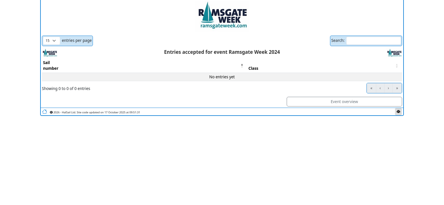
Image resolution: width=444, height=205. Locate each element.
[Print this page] (398, 111)
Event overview (344, 101)
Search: (338, 40)
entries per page (77, 40)
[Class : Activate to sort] (324, 66)
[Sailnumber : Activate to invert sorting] (144, 66)
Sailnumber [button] (50, 65)
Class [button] (253, 68)
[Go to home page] (44, 111)
